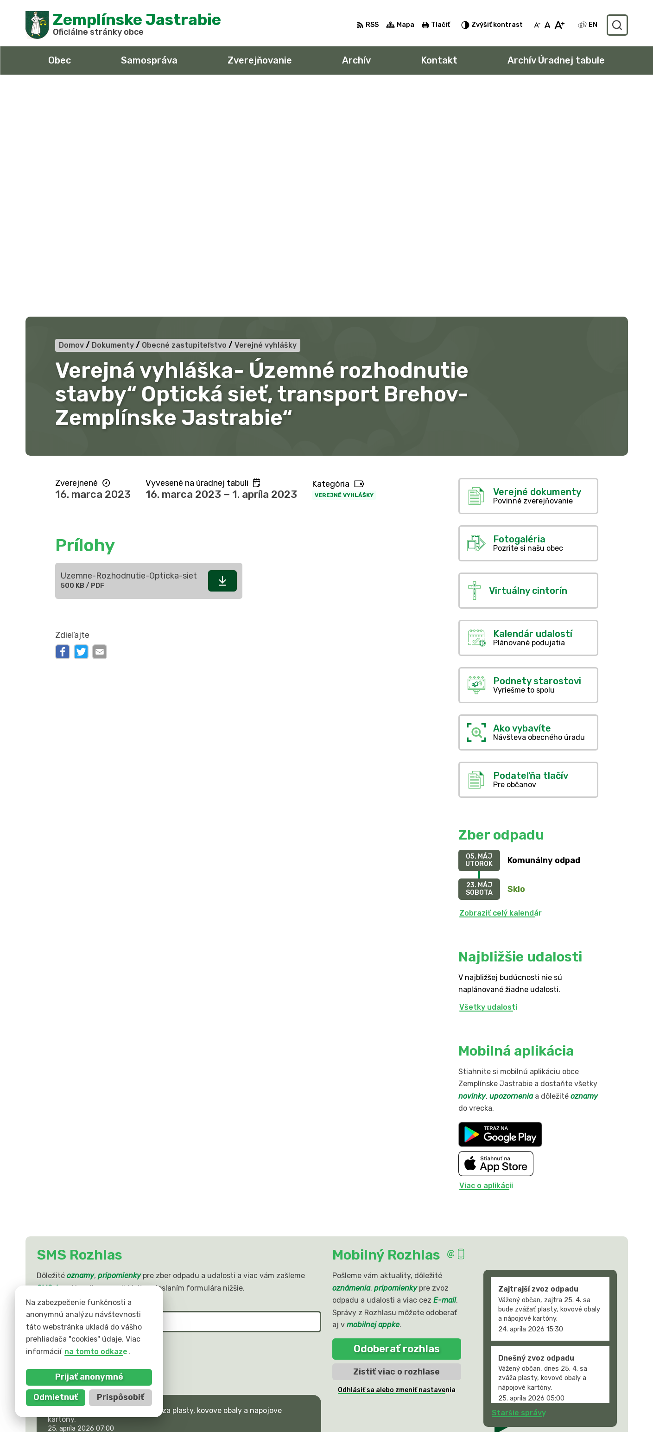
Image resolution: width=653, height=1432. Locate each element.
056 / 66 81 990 (523, 1390)
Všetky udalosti (488, 779)
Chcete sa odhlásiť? (70, 1142)
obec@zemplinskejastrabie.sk (548, 1401)
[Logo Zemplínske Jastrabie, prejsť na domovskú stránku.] (123, 25)
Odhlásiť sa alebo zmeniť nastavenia (397, 1162)
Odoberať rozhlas (397, 1120)
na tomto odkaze (95, 1351)
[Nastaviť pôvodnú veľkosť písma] (547, 25)
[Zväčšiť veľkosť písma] (559, 25)
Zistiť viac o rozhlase (396, 1143)
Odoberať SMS (82, 1121)
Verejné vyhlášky (344, 266)
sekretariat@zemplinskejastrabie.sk (560, 1411)
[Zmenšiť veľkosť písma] (537, 25)
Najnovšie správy (96, 1221)
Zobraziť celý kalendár (500, 685)
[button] (292, 1218)
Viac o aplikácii (486, 957)
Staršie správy (519, 1184)
